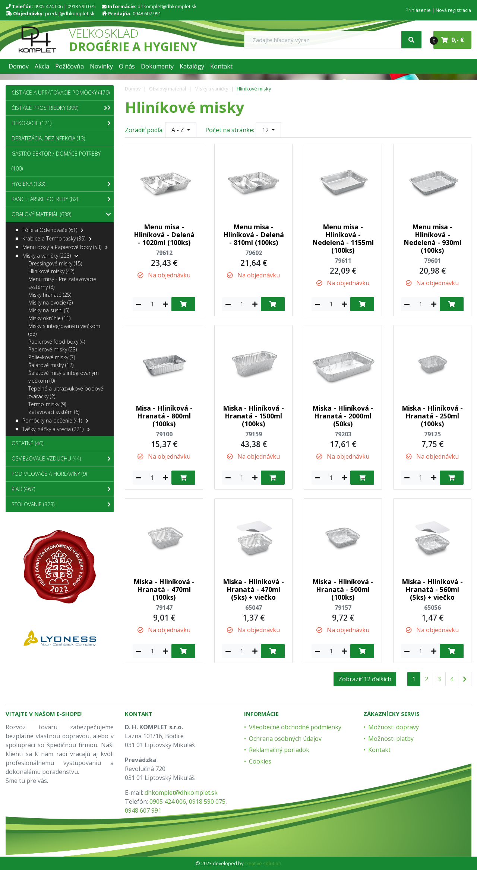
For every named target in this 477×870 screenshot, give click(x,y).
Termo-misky (47, 404)
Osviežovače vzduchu (61, 458)
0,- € (448, 40)
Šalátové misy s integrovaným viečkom (63, 376)
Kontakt (379, 750)
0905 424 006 (48, 6)
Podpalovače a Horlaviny (49, 473)
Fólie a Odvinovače (52, 229)
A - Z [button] (178, 130)
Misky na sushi (48, 310)
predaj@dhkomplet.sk (70, 13)
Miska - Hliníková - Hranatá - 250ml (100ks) (432, 416)
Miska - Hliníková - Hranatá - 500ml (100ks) (342, 589)
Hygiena (61, 183)
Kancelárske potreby (61, 199)
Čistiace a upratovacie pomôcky (61, 95)
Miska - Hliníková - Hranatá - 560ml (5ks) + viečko (432, 589)
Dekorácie (61, 123)
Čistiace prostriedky (59, 108)
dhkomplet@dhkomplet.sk (167, 6)
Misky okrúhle (49, 318)
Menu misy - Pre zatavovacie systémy (62, 282)
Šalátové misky (50, 365)
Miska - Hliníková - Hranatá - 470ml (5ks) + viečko (253, 589)
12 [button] (266, 130)
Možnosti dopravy (393, 727)
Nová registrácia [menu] (453, 10)
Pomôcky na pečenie (55, 420)
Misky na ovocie (50, 302)
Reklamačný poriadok (279, 750)
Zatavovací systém (53, 411)
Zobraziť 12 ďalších (364, 679)
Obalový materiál (167, 88)
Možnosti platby (391, 738)
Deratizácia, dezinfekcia (48, 138)
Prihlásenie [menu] (418, 10)
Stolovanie (61, 504)
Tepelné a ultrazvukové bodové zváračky (65, 392)
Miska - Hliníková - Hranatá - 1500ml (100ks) (253, 416)
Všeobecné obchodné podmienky (295, 727)
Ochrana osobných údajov (285, 738)
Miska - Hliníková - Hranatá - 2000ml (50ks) (342, 416)
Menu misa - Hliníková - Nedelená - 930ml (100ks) (432, 238)
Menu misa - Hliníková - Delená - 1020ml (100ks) (164, 234)
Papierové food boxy (56, 341)
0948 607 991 (147, 13)
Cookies (260, 761)
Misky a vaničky (211, 88)
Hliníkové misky (254, 88)
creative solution (262, 863)
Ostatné (27, 443)
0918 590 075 (81, 6)
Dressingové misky (55, 263)
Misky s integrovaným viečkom (64, 329)
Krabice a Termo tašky (57, 238)
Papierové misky (52, 349)
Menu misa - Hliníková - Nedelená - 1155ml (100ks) (343, 238)
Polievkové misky (51, 357)
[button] (19, 66)
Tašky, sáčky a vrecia (56, 429)
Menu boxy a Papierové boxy (65, 247)
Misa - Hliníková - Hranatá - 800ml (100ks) (164, 416)
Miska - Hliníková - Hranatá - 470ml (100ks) (164, 589)
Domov (132, 88)
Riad (61, 489)
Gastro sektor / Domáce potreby (56, 161)
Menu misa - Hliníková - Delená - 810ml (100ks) (253, 234)
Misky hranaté (49, 294)
